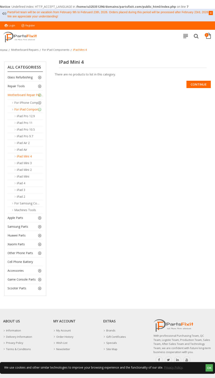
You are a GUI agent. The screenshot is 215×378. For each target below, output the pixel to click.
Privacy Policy (173, 367)
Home (4, 50)
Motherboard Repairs (25, 50)
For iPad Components (55, 50)
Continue (199, 84)
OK (209, 368)
